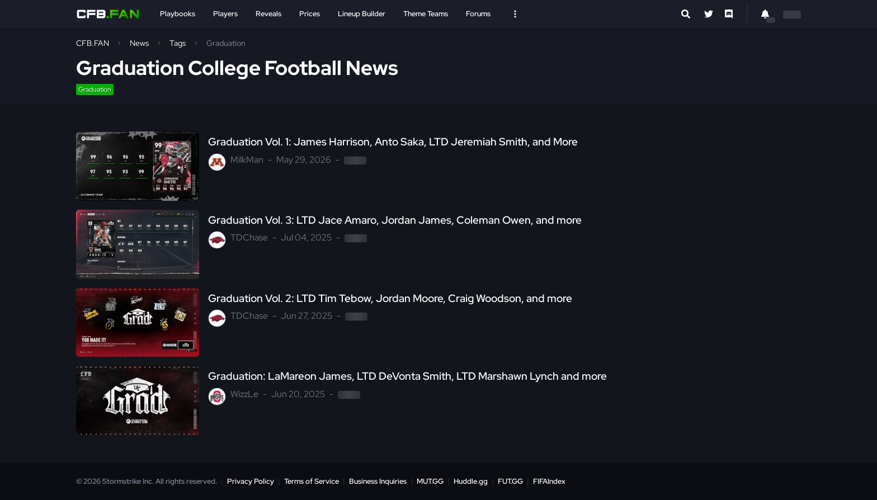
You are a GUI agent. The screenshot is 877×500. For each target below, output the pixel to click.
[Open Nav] (515, 14)
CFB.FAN (92, 43)
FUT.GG (510, 481)
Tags (177, 43)
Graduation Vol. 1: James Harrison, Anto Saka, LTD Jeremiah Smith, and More (393, 142)
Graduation (94, 89)
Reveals (268, 13)
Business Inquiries (378, 481)
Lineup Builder (361, 13)
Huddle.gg (471, 481)
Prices (309, 13)
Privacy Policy (250, 481)
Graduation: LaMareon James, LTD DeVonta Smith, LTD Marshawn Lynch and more (407, 376)
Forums (478, 13)
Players (225, 13)
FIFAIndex (549, 481)
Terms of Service (311, 481)
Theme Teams (425, 13)
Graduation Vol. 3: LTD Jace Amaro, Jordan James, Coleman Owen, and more (395, 220)
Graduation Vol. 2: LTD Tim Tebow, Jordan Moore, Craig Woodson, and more (390, 299)
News (139, 43)
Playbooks (177, 13)
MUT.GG (430, 481)
